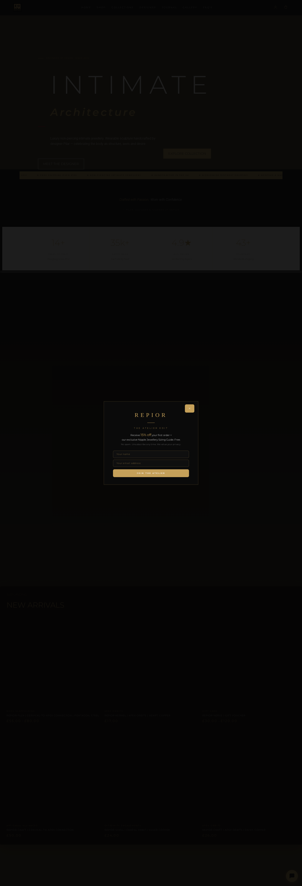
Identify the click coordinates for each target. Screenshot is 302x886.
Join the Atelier (151, 473)
